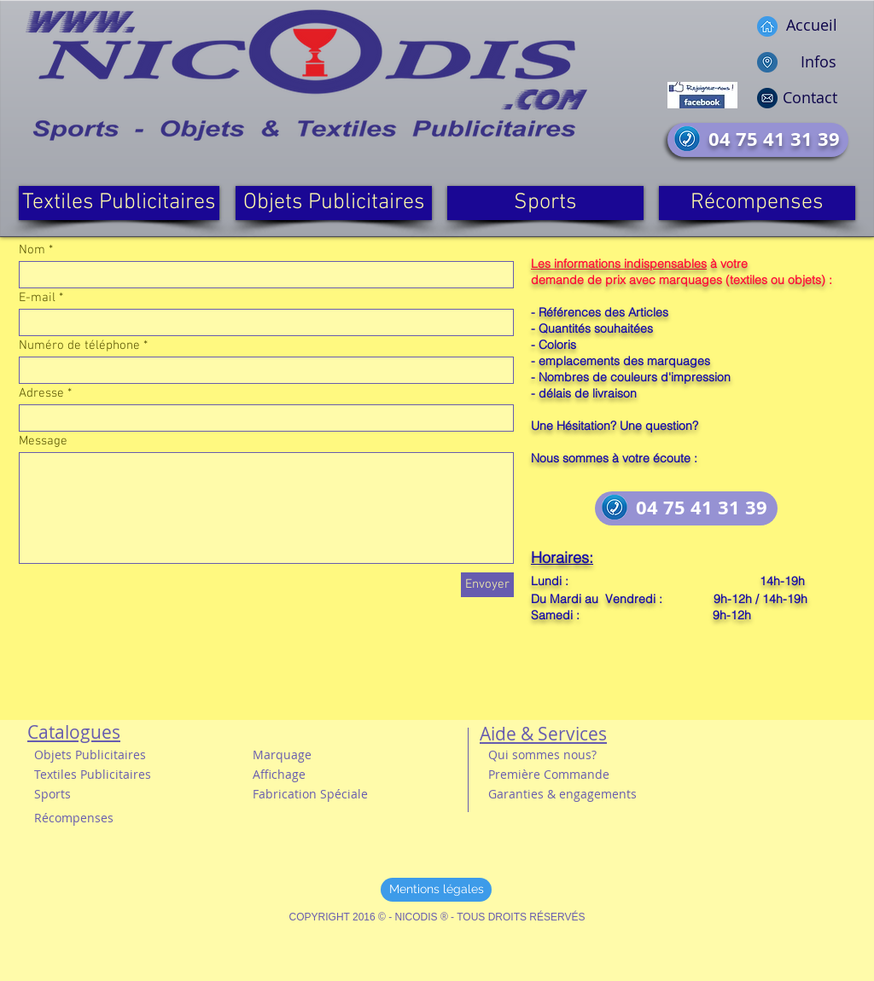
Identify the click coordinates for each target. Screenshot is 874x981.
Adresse (41, 393)
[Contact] (792, 97)
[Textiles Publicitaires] (119, 203)
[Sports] (545, 203)
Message (43, 441)
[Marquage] (287, 754)
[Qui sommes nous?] (552, 754)
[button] (102, 774)
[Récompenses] (757, 203)
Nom (32, 250)
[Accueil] (792, 25)
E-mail (37, 298)
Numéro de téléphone (79, 346)
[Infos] (790, 62)
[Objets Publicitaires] (334, 203)
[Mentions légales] (436, 890)
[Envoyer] (487, 584)
